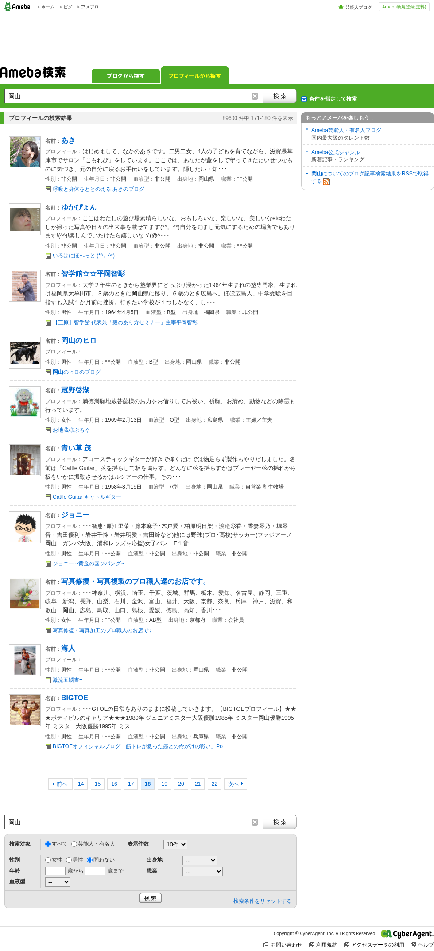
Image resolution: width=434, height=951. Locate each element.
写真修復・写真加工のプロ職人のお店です (103, 630)
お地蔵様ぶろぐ (71, 430)
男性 (78, 860)
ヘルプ (422, 944)
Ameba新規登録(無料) (404, 7)
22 (214, 784)
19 (164, 784)
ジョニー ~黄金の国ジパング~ (88, 563)
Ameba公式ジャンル (335, 152)
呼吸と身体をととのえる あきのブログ (98, 189)
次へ (233, 784)
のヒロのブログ (77, 372)
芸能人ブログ (358, 7)
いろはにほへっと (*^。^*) (84, 255)
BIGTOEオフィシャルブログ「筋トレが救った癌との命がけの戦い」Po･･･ (142, 746)
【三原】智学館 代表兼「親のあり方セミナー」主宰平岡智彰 (125, 322)
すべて (60, 844)
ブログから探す (126, 75)
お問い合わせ (283, 944)
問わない (104, 860)
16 (114, 784)
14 (81, 784)
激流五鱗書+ (67, 680)
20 (181, 784)
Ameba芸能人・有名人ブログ (346, 130)
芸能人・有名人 (96, 844)
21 (198, 784)
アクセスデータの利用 (374, 944)
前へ (63, 784)
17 (131, 784)
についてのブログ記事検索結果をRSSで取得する (370, 178)
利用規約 (323, 944)
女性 (57, 860)
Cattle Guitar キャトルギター (87, 497)
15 (98, 784)
